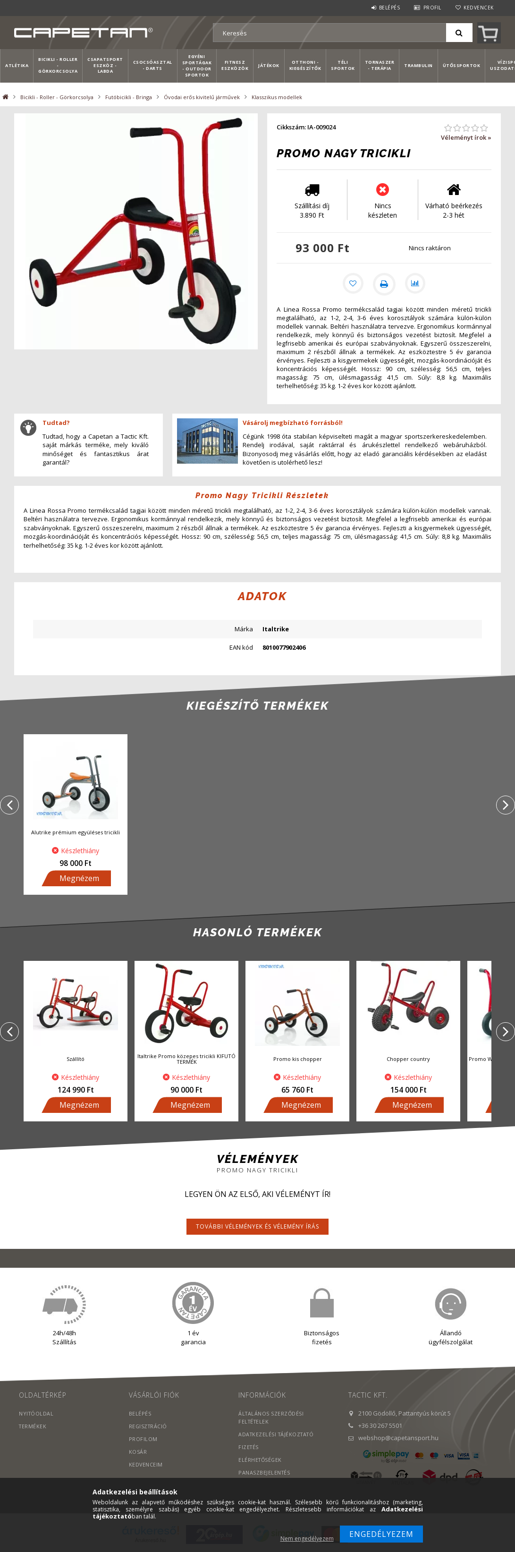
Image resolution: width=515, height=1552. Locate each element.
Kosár (138, 1452)
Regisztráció (149, 1427)
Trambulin (418, 65)
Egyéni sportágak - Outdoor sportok (197, 66)
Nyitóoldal (36, 1414)
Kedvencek (479, 7)
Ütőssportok (462, 65)
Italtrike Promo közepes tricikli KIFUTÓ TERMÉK (186, 1059)
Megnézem (79, 879)
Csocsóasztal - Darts (152, 65)
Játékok (268, 65)
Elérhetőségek (261, 1460)
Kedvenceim (146, 1465)
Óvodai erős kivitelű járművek (202, 97)
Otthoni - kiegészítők (305, 65)
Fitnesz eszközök (234, 65)
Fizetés (249, 1447)
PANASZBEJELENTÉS (264, 1473)
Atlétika (16, 65)
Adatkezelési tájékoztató (277, 1435)
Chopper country (408, 1059)
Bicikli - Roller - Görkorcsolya (57, 65)
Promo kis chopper (297, 1059)
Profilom (143, 1439)
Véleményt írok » (466, 137)
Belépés (389, 7)
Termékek (33, 1427)
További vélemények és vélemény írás (257, 1227)
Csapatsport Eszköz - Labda (105, 65)
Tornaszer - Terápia (380, 65)
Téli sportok (343, 65)
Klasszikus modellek (277, 97)
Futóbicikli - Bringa (128, 97)
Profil (432, 7)
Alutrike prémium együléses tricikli (75, 833)
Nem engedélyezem (307, 1539)
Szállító (75, 1059)
